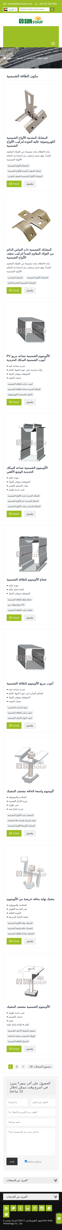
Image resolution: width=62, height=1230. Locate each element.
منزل (7, 58)
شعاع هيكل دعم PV (16, 605)
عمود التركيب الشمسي (17, 707)
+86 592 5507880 (48, 3)
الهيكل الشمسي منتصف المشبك (21, 1036)
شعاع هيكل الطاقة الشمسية (19, 599)
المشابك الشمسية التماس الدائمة (22, 283)
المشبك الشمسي (15, 277)
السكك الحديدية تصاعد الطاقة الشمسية (24, 389)
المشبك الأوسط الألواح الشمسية (21, 826)
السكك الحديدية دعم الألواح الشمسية (23, 501)
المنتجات (19, 58)
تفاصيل (29, 184)
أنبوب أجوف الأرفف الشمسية (20, 718)
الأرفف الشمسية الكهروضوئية (20, 394)
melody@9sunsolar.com (20, 3)
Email (14, 183)
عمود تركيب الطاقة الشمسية (20, 713)
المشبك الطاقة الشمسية (18, 1041)
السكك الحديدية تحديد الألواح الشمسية (23, 496)
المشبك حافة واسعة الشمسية (20, 928)
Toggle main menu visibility (53, 42)
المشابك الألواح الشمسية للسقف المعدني (25, 176)
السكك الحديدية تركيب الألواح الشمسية (24, 506)
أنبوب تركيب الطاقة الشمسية (20, 384)
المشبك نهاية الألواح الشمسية (20, 923)
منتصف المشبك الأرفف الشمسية (21, 1031)
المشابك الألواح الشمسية (18, 166)
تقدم (12, 1161)
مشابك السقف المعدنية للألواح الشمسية (24, 171)
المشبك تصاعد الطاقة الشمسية (21, 933)
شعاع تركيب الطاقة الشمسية (20, 610)
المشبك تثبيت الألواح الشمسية (20, 815)
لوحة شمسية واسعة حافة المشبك (22, 820)
